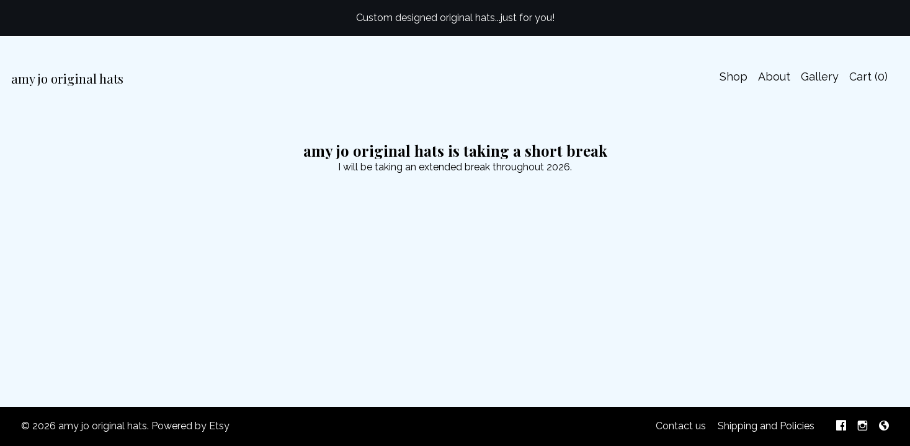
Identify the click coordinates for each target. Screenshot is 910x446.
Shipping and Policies (766, 426)
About (774, 76)
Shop (733, 76)
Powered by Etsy (190, 426)
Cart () (868, 76)
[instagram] (862, 426)
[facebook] (841, 426)
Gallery (820, 76)
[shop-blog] (884, 426)
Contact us (681, 426)
